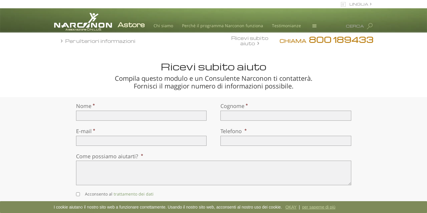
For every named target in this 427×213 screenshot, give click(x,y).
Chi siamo (163, 25)
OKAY (291, 207)
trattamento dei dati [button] (134, 194)
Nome (83, 105)
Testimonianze (286, 25)
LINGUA (358, 4)
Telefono (231, 131)
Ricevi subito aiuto (249, 40)
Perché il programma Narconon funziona (222, 25)
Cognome (232, 105)
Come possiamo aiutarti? (108, 156)
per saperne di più (318, 207)
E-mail (84, 131)
